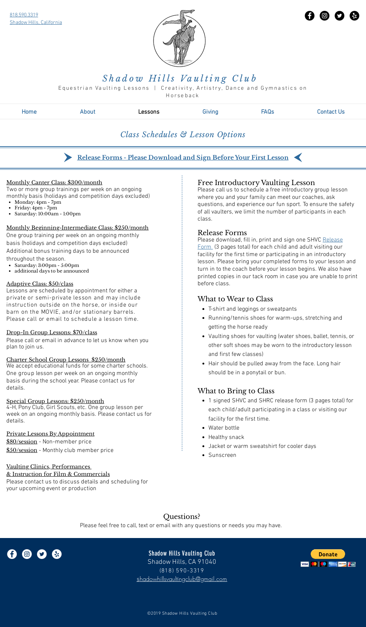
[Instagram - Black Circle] (324, 16)
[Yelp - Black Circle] (354, 16)
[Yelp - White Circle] (57, 554)
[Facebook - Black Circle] (309, 16)
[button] (328, 558)
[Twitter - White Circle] (42, 554)
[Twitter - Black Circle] (339, 16)
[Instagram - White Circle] (27, 554)
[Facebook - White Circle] (12, 554)
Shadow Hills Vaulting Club (180, 78)
